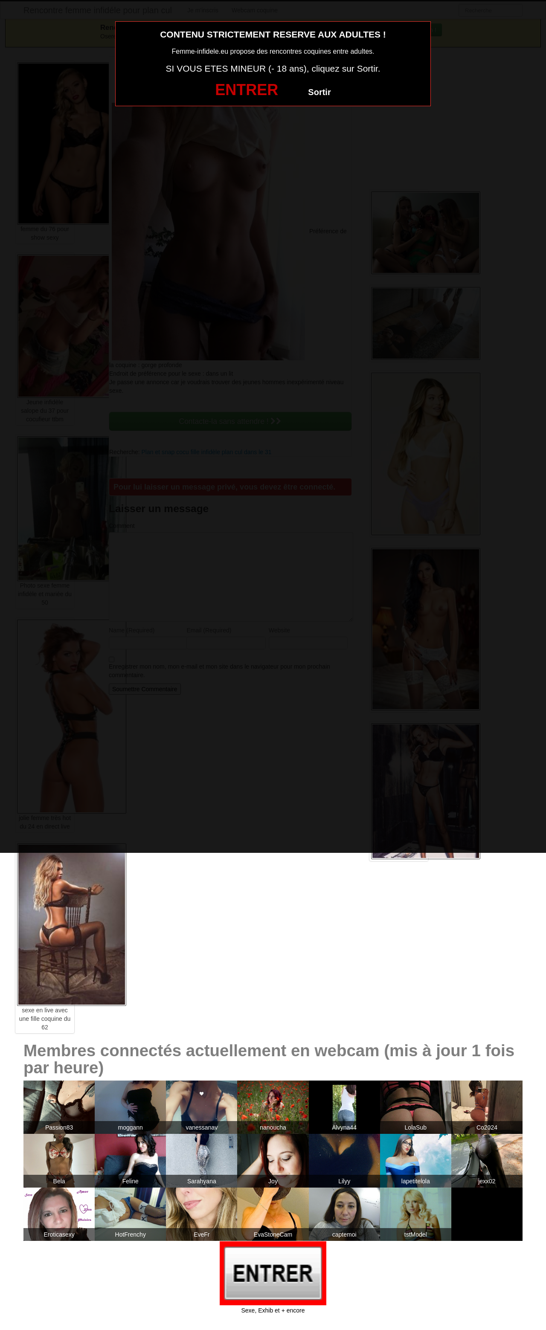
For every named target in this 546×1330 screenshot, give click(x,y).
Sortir (319, 92)
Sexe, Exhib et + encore (273, 1310)
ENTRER (246, 90)
